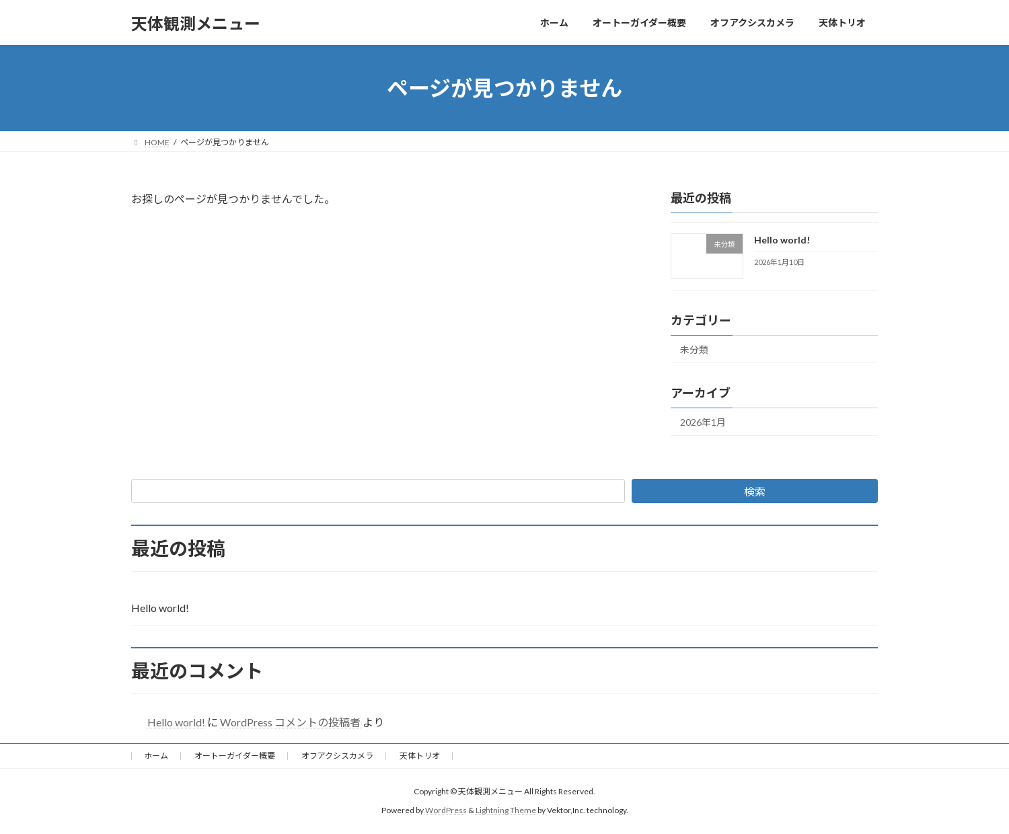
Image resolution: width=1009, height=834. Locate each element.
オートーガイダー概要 (234, 756)
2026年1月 (703, 422)
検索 (754, 491)
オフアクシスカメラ (337, 756)
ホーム (156, 756)
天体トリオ (420, 756)
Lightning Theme (506, 811)
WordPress (446, 811)
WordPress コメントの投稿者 (290, 722)
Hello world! (782, 239)
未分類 (694, 349)
